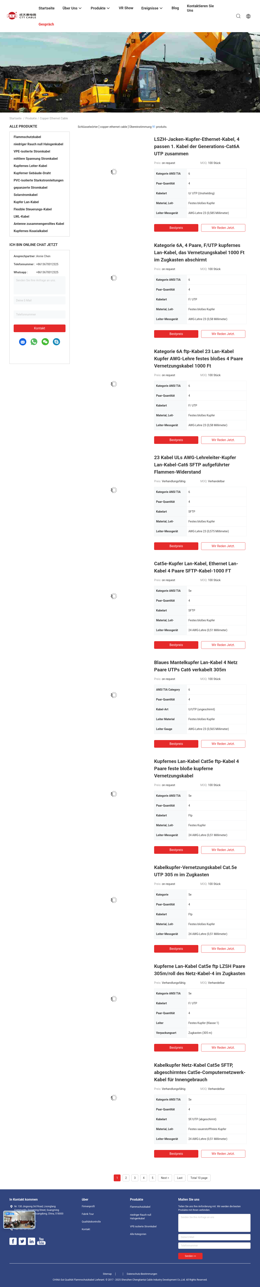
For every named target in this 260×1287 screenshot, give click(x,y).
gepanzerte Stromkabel (30, 187)
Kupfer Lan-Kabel (26, 202)
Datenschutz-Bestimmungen (142, 1274)
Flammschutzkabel (27, 137)
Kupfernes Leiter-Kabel (30, 166)
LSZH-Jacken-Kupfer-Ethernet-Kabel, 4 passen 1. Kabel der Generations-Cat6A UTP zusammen (197, 146)
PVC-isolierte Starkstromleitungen (38, 180)
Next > (165, 1177)
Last (179, 1177)
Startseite (15, 118)
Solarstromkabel (26, 195)
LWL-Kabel (21, 216)
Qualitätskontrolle (91, 1221)
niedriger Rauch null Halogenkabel (38, 144)
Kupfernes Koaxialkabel (31, 231)
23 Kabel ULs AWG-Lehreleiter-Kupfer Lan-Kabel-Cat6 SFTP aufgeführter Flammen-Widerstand (195, 465)
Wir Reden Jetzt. (223, 228)
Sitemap (107, 1274)
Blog (175, 8)
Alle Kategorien (138, 1234)
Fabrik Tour (88, 1214)
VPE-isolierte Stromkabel (32, 151)
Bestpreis (176, 228)
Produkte (31, 118)
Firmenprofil (88, 1206)
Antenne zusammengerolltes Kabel (39, 224)
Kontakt (39, 328)
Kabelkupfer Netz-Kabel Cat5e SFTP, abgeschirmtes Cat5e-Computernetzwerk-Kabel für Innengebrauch (200, 1072)
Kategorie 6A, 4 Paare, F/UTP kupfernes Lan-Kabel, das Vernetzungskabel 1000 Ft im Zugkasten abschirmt (199, 253)
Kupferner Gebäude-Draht (32, 173)
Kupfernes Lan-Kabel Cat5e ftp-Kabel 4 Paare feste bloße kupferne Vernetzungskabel (196, 769)
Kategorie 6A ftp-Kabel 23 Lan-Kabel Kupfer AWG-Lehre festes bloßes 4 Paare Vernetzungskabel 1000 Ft (198, 359)
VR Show (126, 8)
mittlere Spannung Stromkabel (36, 159)
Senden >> (190, 1256)
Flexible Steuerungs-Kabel (33, 209)
